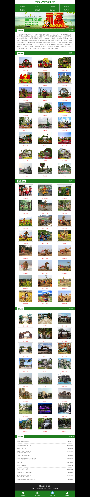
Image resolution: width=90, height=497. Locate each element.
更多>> (71, 30)
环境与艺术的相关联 (22, 448)
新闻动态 (22, 10)
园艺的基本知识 (21, 465)
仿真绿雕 (52, 6)
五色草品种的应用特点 (23, 441)
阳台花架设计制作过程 (23, 455)
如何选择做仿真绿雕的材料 (24, 472)
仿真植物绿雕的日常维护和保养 (26, 479)
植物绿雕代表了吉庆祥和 (24, 476)
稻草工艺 (66, 6)
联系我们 (66, 10)
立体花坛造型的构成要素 (24, 445)
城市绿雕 (19, 462)
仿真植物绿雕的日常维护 (24, 452)
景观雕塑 (37, 10)
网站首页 (22, 6)
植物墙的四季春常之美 (23, 469)
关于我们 (37, 6)
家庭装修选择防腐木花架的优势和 (26, 459)
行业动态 (52, 10)
